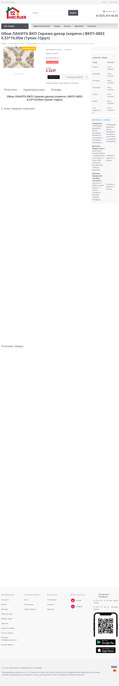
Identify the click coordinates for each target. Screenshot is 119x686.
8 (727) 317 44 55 (101, 607)
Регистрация (113, 2)
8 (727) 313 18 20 (100, 600)
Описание (10, 89)
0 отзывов (68, 49)
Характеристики (34, 89)
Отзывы (56, 89)
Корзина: (110, 11)
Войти (104, 2)
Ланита (59, 49)
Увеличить (19, 74)
